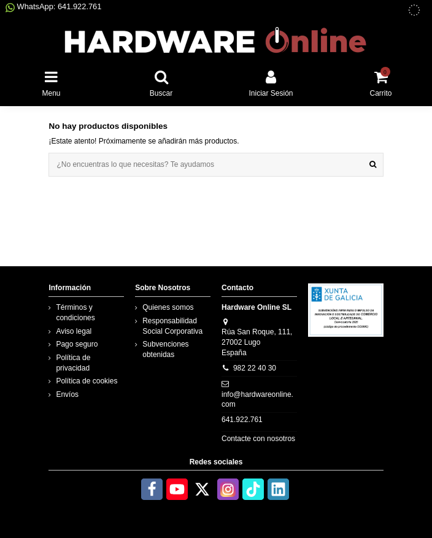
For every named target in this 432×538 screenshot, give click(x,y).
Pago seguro (77, 344)
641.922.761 (242, 419)
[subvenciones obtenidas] (414, 10)
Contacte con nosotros (258, 438)
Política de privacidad (73, 362)
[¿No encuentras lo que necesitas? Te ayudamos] (373, 165)
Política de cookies (86, 381)
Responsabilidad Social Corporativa (172, 326)
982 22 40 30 (254, 368)
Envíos (67, 394)
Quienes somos (167, 307)
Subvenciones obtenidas (165, 349)
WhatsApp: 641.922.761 (53, 6)
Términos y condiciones (75, 312)
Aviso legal (73, 331)
